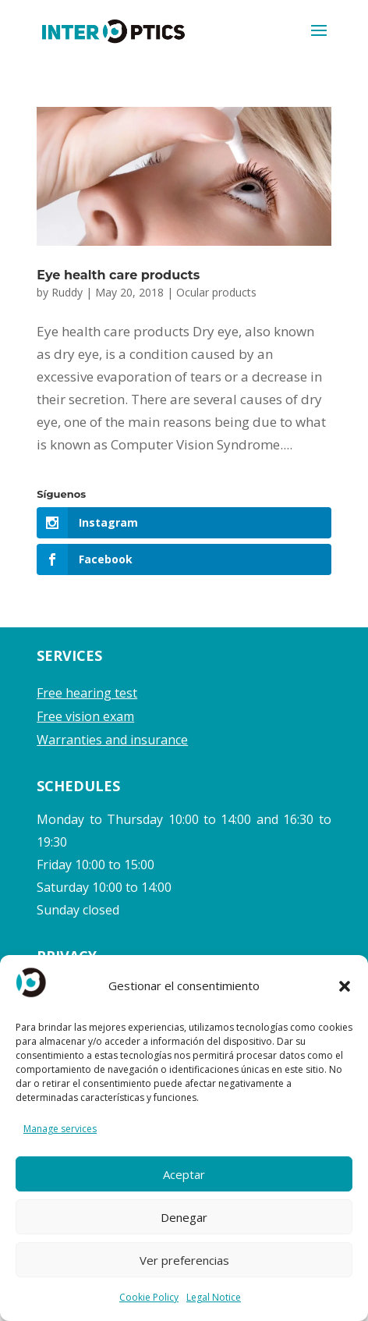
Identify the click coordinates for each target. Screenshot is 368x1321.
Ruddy (67, 292)
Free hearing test (87, 692)
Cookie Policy (149, 1297)
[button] (344, 986)
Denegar (184, 1217)
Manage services (60, 1128)
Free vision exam (85, 716)
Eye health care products (118, 275)
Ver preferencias (184, 1260)
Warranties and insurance (112, 739)
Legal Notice (213, 1297)
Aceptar (184, 1174)
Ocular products (216, 292)
